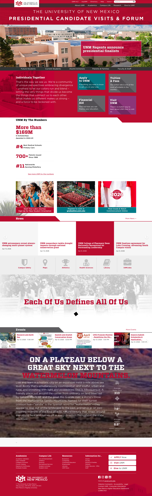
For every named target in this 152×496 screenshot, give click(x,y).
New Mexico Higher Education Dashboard (113, 488)
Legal (126, 484)
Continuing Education (69, 462)
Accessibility (118, 484)
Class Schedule (20, 460)
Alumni (87, 459)
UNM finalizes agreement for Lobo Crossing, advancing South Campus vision (132, 245)
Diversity (41, 462)
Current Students (53, 69)
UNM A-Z (75, 1)
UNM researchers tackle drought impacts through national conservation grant (56, 245)
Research (117, 5)
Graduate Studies (21, 468)
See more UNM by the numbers (41, 174)
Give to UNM (129, 5)
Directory (93, 1)
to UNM (118, 468)
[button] (5, 35)
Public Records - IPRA (92, 466)
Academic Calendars (22, 459)
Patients (87, 464)
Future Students (28, 69)
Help (102, 1)
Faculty (87, 460)
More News (130, 218)
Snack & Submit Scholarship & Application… (137, 337)
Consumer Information (117, 486)
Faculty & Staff (124, 69)
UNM (117, 463)
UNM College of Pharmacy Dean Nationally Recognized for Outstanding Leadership (94, 245)
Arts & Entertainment (45, 459)
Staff (86, 468)
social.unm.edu (109, 481)
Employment (66, 464)
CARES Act (102, 490)
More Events (131, 330)
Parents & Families (91, 462)
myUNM (84, 1)
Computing (65, 460)
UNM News (65, 468)
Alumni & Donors (77, 69)
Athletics (42, 460)
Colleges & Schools (22, 462)
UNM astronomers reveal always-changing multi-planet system (18, 244)
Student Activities (44, 466)
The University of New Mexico (26, 3)
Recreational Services (46, 464)
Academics (92, 5)
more (109, 1)
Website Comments (105, 484)
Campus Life (105, 5)
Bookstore (65, 459)
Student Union (43, 468)
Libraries (65, 466)
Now (118, 457)
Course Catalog (21, 464)
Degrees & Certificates (23, 466)
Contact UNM (103, 486)
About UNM (80, 5)
